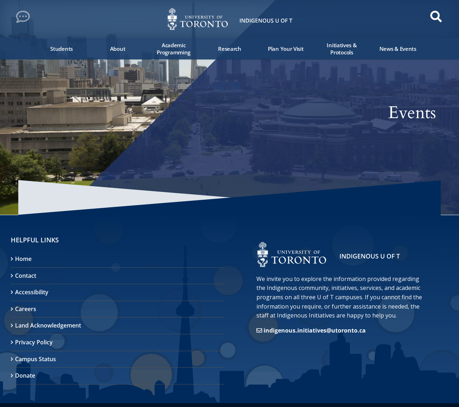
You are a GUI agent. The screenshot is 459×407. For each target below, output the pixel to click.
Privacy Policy (34, 342)
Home (23, 259)
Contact (25, 276)
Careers (25, 309)
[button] (25, 19)
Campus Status (35, 359)
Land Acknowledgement (48, 325)
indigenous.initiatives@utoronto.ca (315, 330)
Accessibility (31, 292)
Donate (25, 375)
